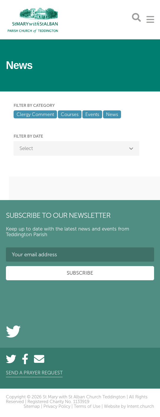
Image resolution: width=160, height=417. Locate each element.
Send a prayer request (34, 372)
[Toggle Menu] (150, 19)
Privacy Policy (56, 406)
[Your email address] (80, 254)
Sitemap (32, 406)
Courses (70, 114)
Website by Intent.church (129, 406)
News (112, 114)
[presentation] (51, 296)
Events (92, 114)
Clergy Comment (35, 114)
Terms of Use (87, 406)
